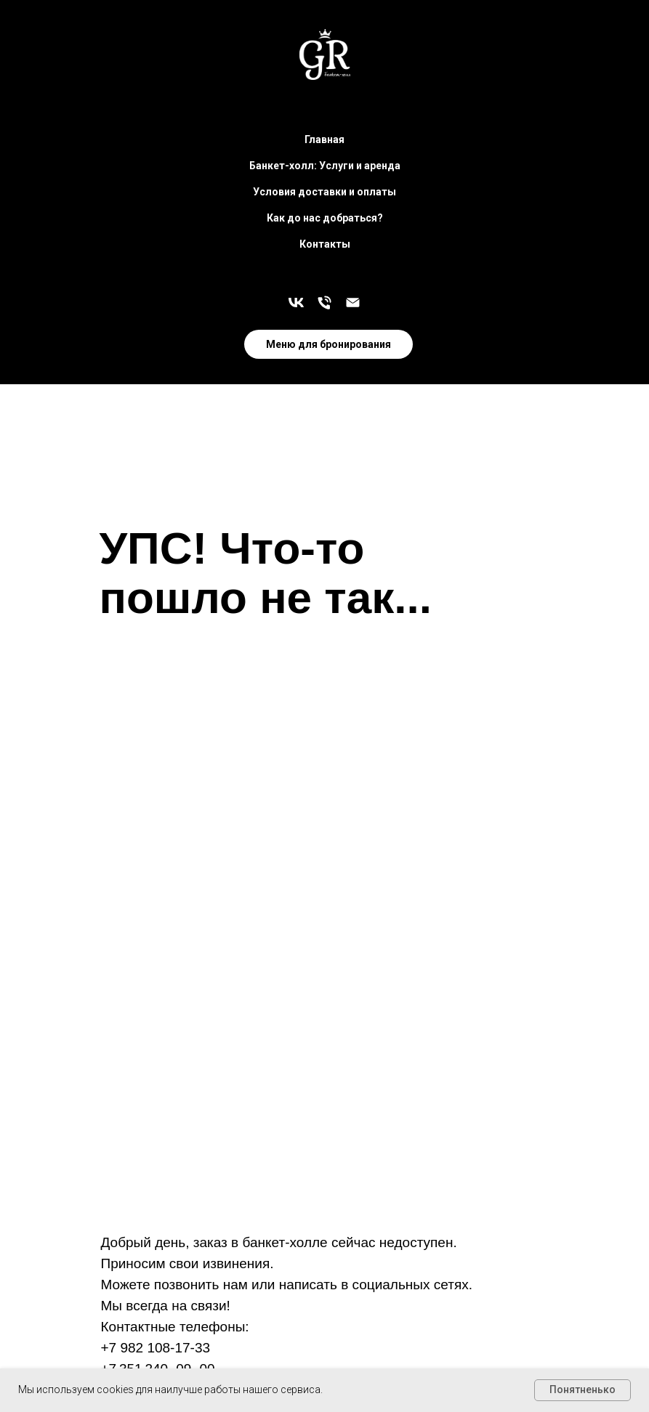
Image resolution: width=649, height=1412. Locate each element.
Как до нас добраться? (325, 218)
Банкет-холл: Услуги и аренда (324, 165)
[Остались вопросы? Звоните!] (324, 302)
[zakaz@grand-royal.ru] (353, 302)
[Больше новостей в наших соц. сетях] (296, 302)
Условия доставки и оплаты (324, 192)
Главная (324, 139)
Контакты (324, 244)
